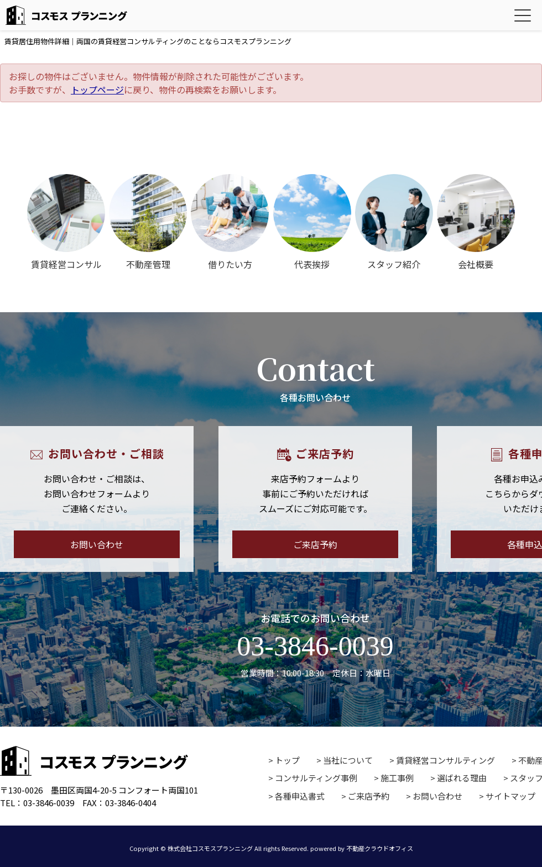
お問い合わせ (96, 544)
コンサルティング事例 (316, 778)
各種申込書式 (300, 796)
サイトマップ (510, 796)
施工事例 (397, 778)
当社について (348, 760)
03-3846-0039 (315, 645)
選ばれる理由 (462, 778)
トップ (287, 760)
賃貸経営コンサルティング (445, 760)
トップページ (97, 89)
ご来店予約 (315, 544)
